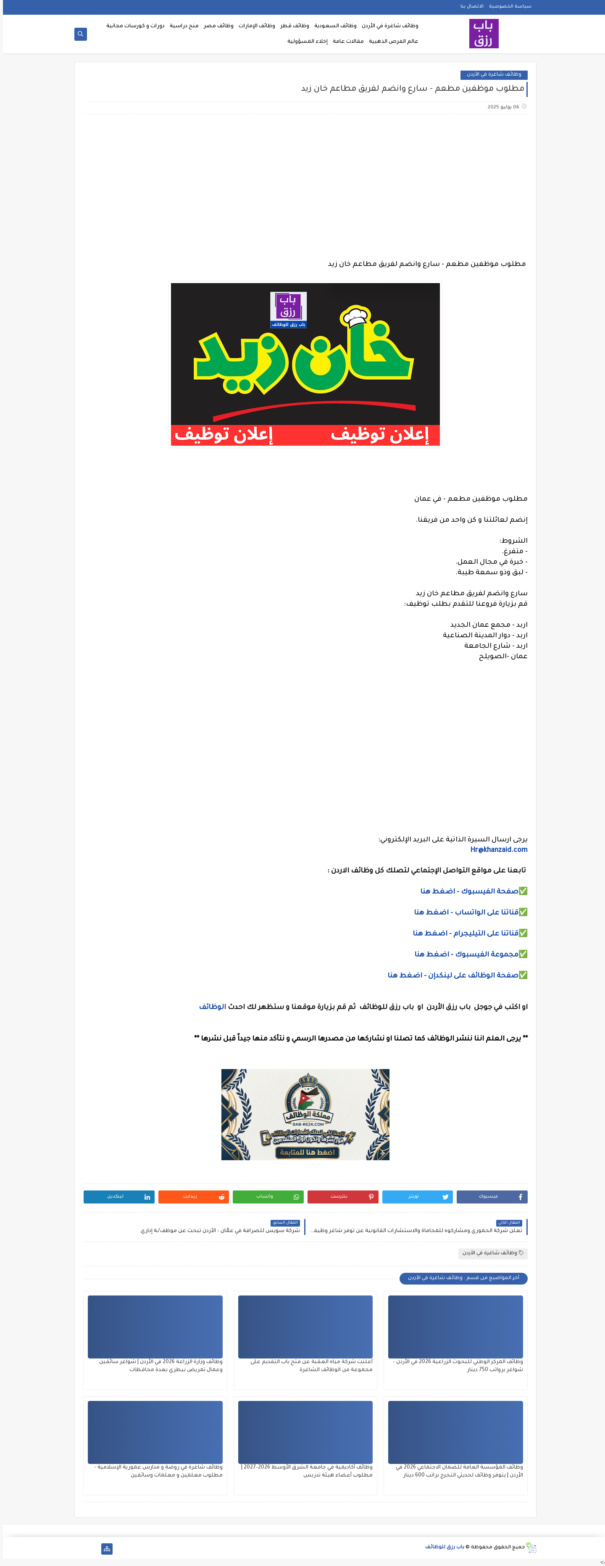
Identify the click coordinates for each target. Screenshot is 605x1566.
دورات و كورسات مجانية (132, 26)
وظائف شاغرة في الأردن (387, 26)
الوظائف (208, 1008)
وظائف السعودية (332, 26)
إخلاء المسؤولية (304, 42)
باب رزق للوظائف (441, 1547)
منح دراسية (181, 26)
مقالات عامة (345, 42)
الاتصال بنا (469, 6)
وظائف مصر (216, 26)
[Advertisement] (302, 187)
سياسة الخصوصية (507, 6)
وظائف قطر (291, 26)
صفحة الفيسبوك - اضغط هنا (466, 892)
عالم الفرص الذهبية (391, 42)
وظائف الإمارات (254, 26)
